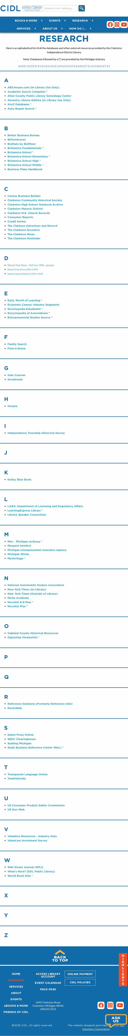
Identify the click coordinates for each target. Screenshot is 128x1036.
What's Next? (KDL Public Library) (31, 871)
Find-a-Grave (17, 348)
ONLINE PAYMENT (80, 974)
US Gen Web (16, 809)
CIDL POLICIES (80, 982)
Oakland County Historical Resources (33, 633)
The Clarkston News (21, 234)
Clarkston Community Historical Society (35, 200)
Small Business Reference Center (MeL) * (35, 747)
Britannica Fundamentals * (25, 148)
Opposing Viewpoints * (23, 637)
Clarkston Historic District (25, 208)
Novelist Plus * (18, 606)
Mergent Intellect (19, 545)
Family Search (17, 344)
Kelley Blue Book (19, 479)
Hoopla (12, 406)
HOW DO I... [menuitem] (78, 29)
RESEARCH (16, 980)
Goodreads (15, 379)
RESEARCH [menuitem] (81, 22)
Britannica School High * (24, 160)
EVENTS (16, 999)
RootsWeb (15, 708)
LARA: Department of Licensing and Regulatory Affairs (45, 506)
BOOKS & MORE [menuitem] (27, 22)
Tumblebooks (17, 778)
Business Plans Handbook (25, 169)
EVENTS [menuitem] (55, 22)
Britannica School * (21, 152)
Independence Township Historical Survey (36, 432)
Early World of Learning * (25, 300)
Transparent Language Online (28, 774)
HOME (16, 973)
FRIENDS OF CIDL (16, 1011)
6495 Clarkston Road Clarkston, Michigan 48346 (48, 1004)
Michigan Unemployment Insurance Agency (37, 549)
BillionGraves (17, 139)
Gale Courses (17, 375)
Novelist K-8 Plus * (20, 602)
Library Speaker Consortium (27, 514)
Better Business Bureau (24, 135)
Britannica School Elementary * (29, 156)
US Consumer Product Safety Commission (36, 805)
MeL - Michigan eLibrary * (25, 541)
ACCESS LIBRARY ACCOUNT (48, 975)
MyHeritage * (16, 558)
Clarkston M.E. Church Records (29, 212)
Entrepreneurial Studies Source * (30, 317)
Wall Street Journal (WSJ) (25, 867)
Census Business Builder (24, 195)
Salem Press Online (21, 734)
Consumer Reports (20, 217)
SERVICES (16, 986)
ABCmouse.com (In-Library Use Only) (33, 87)
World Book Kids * (20, 875)
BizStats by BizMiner (22, 143)
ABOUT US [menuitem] (50, 29)
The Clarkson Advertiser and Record (32, 225)
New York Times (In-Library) (27, 589)
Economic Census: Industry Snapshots (33, 304)
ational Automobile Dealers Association (37, 585)
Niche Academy (18, 597)
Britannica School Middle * (26, 164)
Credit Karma (17, 221)
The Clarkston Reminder (24, 238)
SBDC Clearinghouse (22, 739)
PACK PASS (48, 989)
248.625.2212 (48, 1008)
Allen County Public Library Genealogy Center (39, 95)
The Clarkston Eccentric (24, 229)
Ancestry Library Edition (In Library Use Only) (39, 100)
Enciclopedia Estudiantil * (25, 308)
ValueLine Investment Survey (27, 840)
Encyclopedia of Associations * (29, 313)
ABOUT (16, 992)
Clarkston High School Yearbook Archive (35, 204)
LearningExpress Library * (25, 510)
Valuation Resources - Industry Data (32, 836)
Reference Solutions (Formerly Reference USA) (40, 703)
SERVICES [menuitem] (24, 29)
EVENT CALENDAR (48, 982)
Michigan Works (18, 554)
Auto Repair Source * (22, 108)
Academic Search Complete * (27, 91)
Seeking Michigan (19, 743)
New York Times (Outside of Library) (33, 593)
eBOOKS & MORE (16, 1005)
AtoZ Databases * (19, 104)
